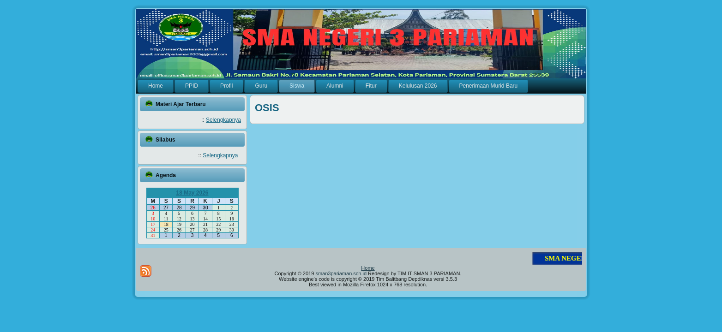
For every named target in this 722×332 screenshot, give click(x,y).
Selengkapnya (223, 120)
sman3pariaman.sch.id (341, 273)
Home (367, 268)
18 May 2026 (192, 193)
